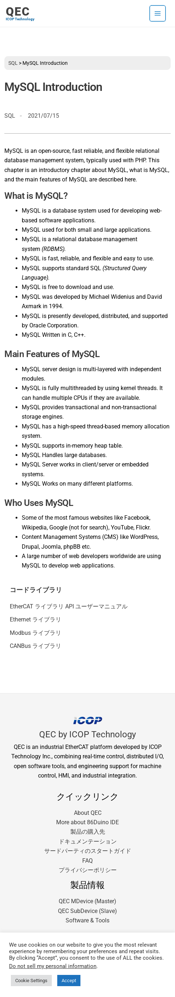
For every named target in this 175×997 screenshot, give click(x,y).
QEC (18, 11)
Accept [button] (69, 980)
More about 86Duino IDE (87, 822)
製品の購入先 (87, 831)
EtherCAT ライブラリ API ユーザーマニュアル (69, 606)
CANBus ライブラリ (35, 645)
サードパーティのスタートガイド (87, 850)
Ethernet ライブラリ (35, 619)
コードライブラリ (36, 590)
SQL (13, 63)
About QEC (87, 812)
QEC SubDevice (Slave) (87, 911)
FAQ (87, 860)
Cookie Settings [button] (31, 980)
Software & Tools (87, 920)
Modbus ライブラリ (35, 632)
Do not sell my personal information (52, 966)
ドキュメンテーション (88, 841)
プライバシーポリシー (88, 870)
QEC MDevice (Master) (87, 901)
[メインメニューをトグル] (158, 13)
